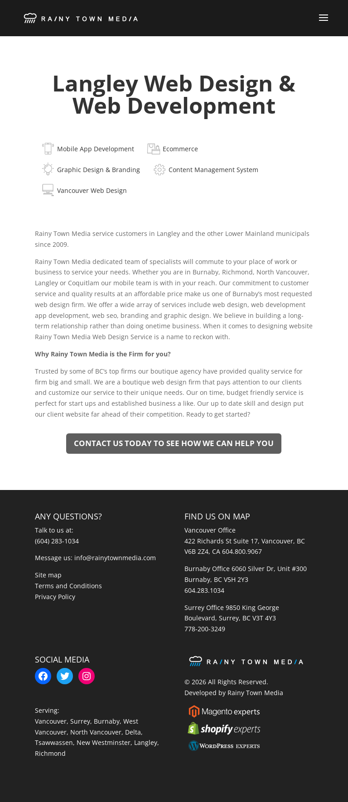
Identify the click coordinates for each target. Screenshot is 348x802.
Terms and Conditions (68, 585)
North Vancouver (95, 732)
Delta (133, 732)
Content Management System (213, 169)
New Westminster (103, 742)
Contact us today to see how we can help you (174, 443)
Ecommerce (180, 148)
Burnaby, (108, 721)
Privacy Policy (55, 596)
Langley (145, 742)
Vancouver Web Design (92, 190)
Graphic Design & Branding (98, 169)
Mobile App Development (95, 148)
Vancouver (51, 721)
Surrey (80, 721)
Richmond (50, 753)
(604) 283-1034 (57, 541)
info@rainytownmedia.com (115, 557)
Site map (48, 575)
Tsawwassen (54, 742)
